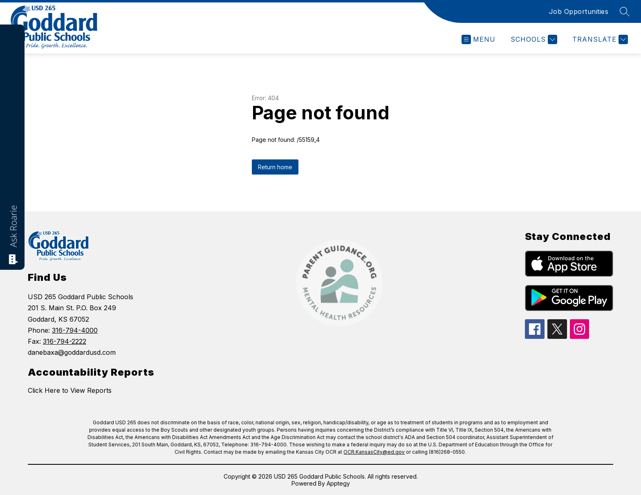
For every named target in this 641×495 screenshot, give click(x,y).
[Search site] (625, 11)
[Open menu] (478, 39)
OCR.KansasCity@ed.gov (374, 452)
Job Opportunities (579, 11)
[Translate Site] (599, 39)
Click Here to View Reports (70, 390)
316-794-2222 (64, 341)
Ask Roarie (13, 226)
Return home (275, 167)
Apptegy (338, 483)
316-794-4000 (75, 330)
